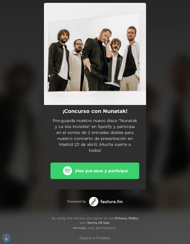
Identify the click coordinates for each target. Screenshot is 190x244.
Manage (79, 228)
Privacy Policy (126, 218)
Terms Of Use (98, 223)
